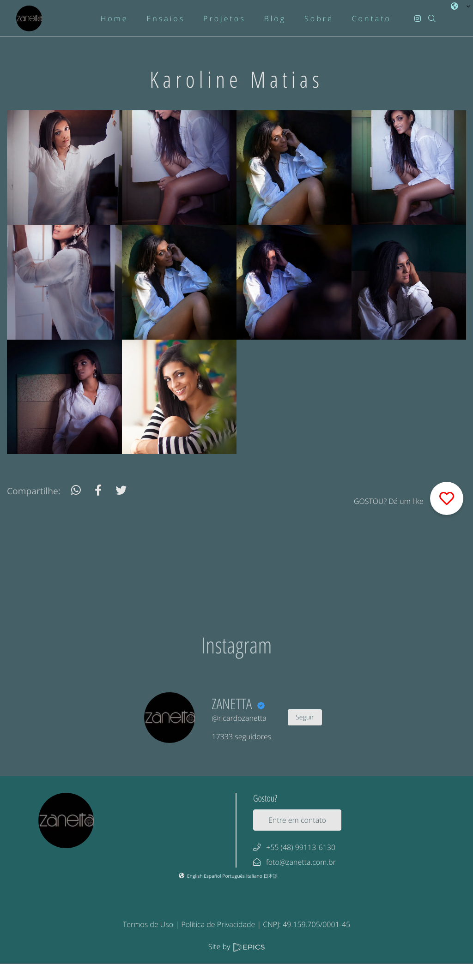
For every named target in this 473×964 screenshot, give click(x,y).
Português (234, 876)
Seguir (305, 717)
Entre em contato (297, 820)
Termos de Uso (148, 924)
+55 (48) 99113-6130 (300, 847)
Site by (236, 946)
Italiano (255, 876)
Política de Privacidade (218, 924)
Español (213, 876)
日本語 (271, 876)
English (195, 876)
